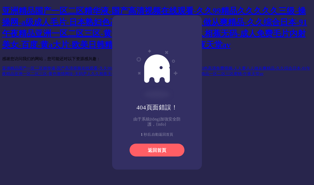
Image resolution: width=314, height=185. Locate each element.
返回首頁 (157, 150)
